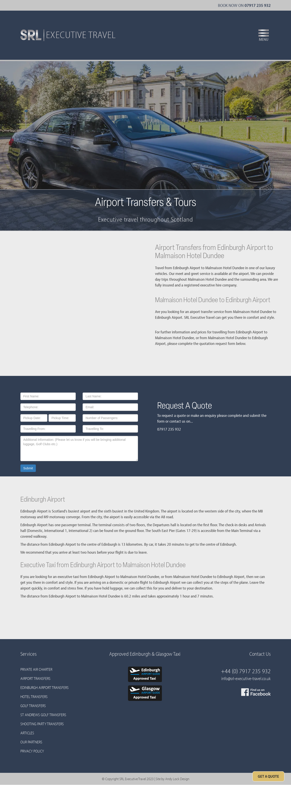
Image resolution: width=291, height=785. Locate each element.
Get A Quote (268, 776)
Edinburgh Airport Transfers (44, 687)
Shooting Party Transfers (42, 723)
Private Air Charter (36, 669)
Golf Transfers (33, 705)
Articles (27, 732)
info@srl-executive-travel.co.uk (246, 678)
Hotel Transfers (34, 696)
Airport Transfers (35, 678)
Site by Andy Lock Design (172, 778)
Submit (28, 468)
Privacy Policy (32, 751)
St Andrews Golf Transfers (43, 714)
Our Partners (31, 741)
